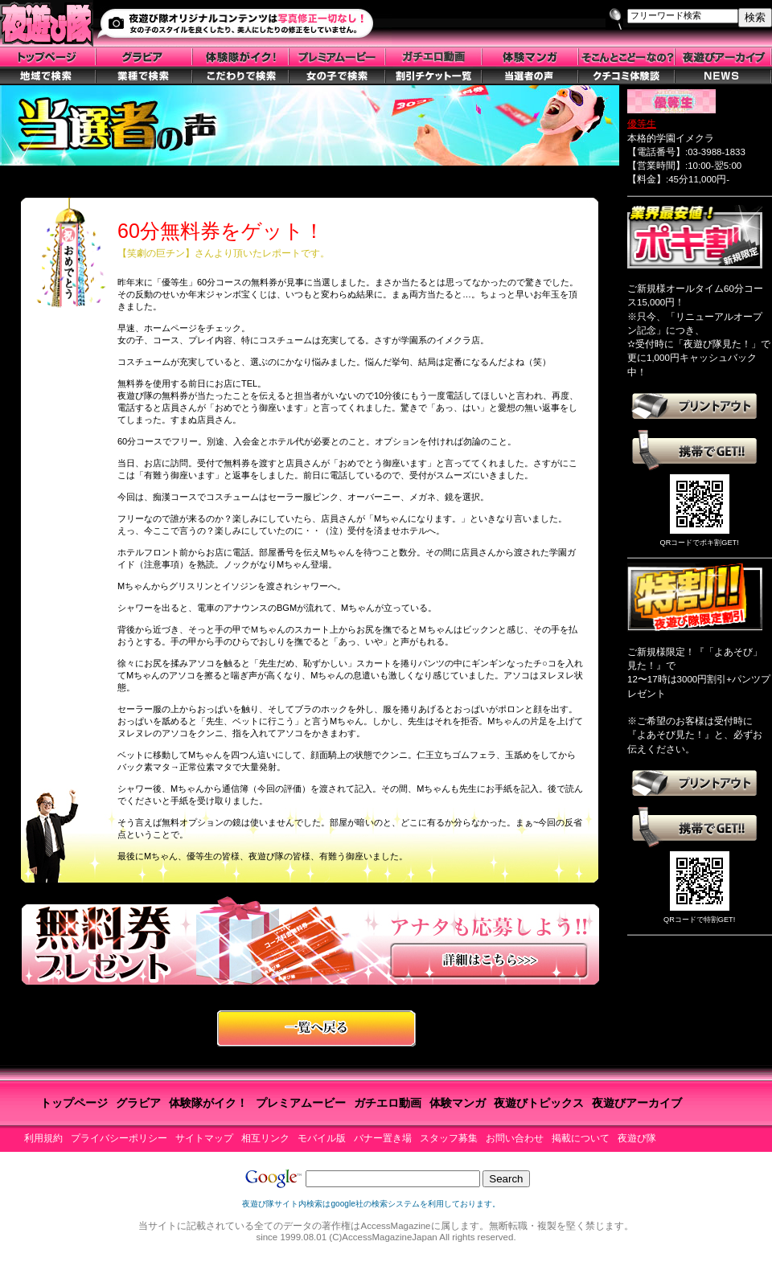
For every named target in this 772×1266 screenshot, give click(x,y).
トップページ (74, 1102)
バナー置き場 (383, 1138)
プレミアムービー (301, 1102)
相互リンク (265, 1138)
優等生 (641, 124)
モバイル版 (322, 1138)
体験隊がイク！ (208, 1102)
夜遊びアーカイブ (637, 1102)
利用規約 (43, 1138)
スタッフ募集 (449, 1138)
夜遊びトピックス (539, 1102)
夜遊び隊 (637, 1138)
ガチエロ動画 (387, 1102)
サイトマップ (204, 1138)
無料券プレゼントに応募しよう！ (310, 940)
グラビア (138, 1102)
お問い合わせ (515, 1138)
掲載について (581, 1138)
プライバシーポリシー (119, 1138)
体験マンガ (457, 1102)
